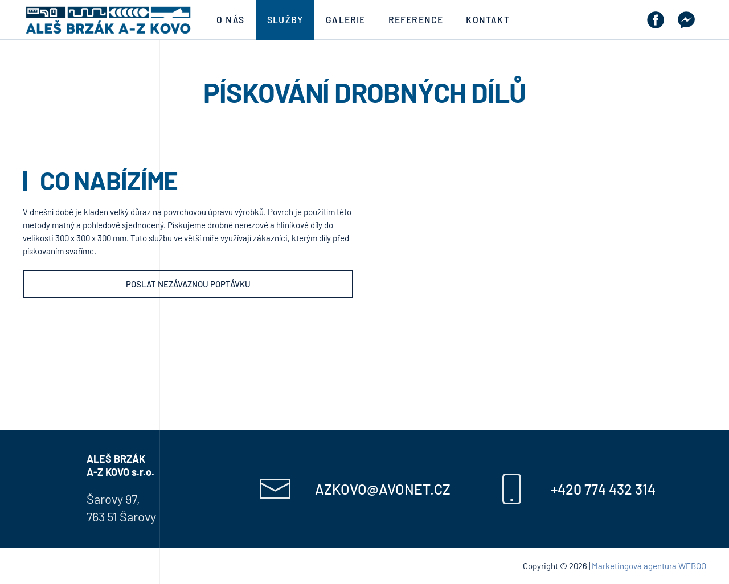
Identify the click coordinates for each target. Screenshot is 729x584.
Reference (416, 19)
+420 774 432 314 (603, 488)
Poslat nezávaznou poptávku (188, 284)
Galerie (345, 19)
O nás (230, 19)
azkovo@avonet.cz (382, 488)
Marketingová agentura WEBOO (649, 566)
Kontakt (487, 19)
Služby (285, 19)
